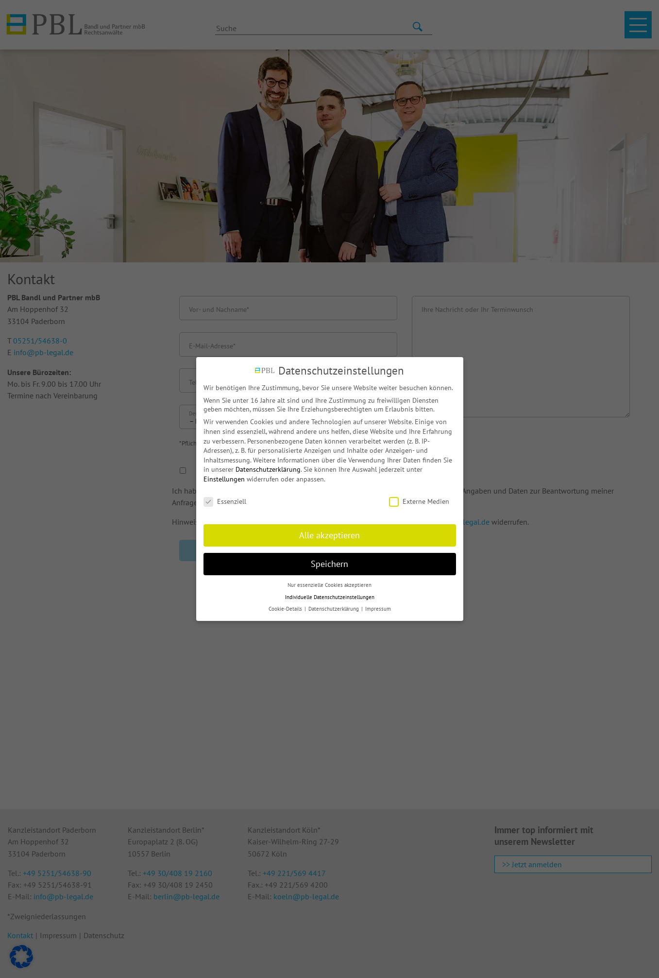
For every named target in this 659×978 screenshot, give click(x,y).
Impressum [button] (378, 608)
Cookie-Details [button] (286, 608)
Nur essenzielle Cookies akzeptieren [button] (329, 585)
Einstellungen (224, 479)
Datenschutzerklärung (268, 469)
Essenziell (224, 501)
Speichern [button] (329, 563)
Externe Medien (419, 501)
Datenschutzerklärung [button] (334, 608)
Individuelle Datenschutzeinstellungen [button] (329, 597)
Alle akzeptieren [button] (329, 535)
